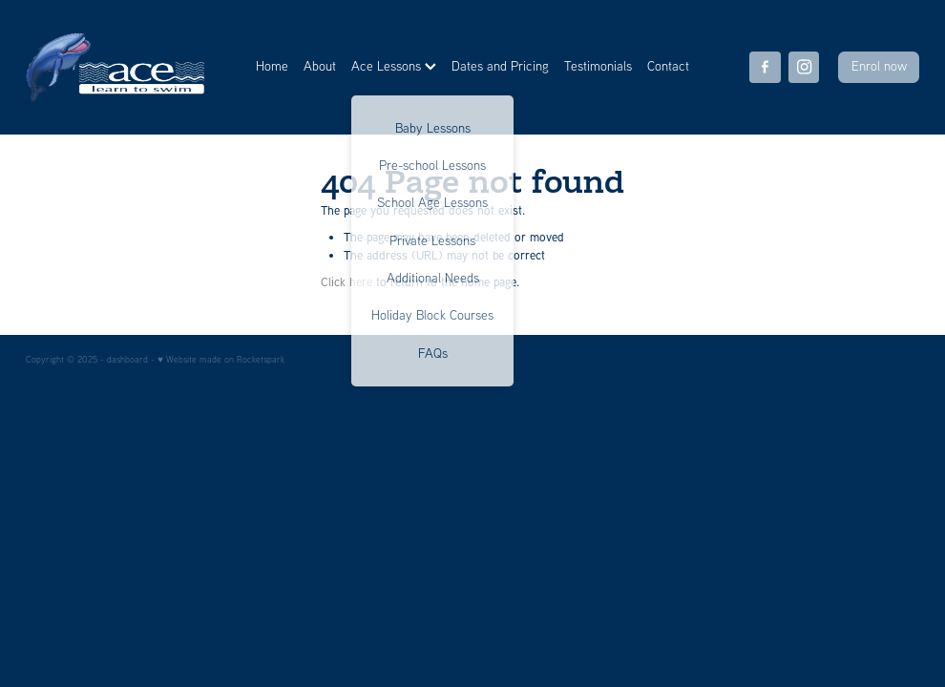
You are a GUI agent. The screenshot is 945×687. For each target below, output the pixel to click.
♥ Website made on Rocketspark (221, 358)
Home (272, 65)
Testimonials (598, 65)
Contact (668, 65)
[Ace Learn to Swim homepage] (115, 66)
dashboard (127, 358)
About (320, 65)
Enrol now (879, 65)
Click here (346, 282)
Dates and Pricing (500, 65)
